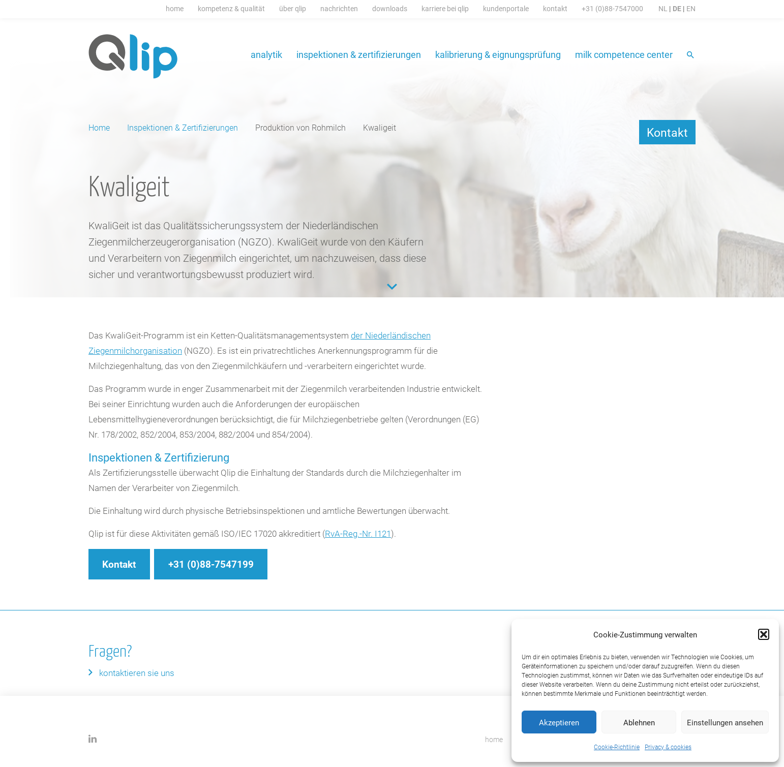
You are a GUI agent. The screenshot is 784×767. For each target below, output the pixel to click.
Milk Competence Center (624, 54)
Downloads (389, 8)
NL (663, 8)
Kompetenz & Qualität (231, 8)
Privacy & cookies (668, 747)
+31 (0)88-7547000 (612, 8)
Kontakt (555, 8)
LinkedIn (92, 738)
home (494, 739)
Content (392, 287)
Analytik (266, 54)
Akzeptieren (559, 722)
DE (677, 8)
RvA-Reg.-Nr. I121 (358, 533)
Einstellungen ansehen (725, 722)
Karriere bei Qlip (445, 8)
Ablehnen (639, 722)
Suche (691, 55)
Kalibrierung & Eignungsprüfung (498, 54)
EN (691, 8)
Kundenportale (506, 8)
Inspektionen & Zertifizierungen (358, 54)
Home (175, 8)
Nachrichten (339, 8)
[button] (764, 634)
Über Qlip (292, 8)
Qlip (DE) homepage (133, 56)
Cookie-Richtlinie (617, 747)
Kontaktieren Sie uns (136, 673)
